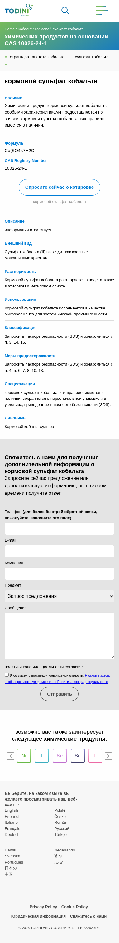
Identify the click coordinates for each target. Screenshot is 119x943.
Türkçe (60, 834)
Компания (14, 563)
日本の (11, 868)
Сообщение (16, 608)
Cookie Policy (74, 907)
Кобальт (25, 29)
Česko (60, 816)
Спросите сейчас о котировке (59, 187)
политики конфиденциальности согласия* (44, 667)
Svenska (12, 856)
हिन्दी (58, 856)
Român (60, 822)
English (11, 810)
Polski (59, 810)
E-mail (10, 540)
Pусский (61, 828)
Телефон (51, 514)
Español (12, 816)
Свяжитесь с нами (88, 916)
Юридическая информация (38, 916)
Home (10, 29)
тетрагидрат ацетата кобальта (35, 57)
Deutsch (12, 834)
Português (14, 862)
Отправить (59, 694)
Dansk (10, 850)
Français (12, 828)
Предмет (13, 585)
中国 (9, 874)
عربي (59, 862)
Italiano (11, 822)
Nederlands (64, 850)
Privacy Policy (43, 907)
